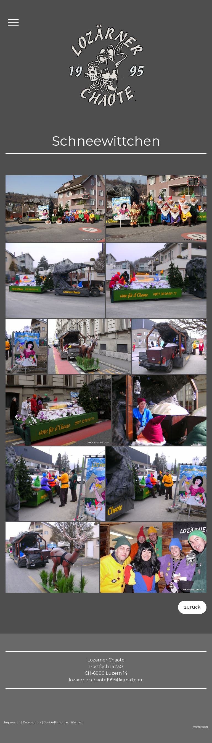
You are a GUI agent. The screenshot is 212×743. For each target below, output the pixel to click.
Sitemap (76, 722)
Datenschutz (32, 722)
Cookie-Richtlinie (56, 722)
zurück (192, 607)
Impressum (12, 722)
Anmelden (200, 727)
